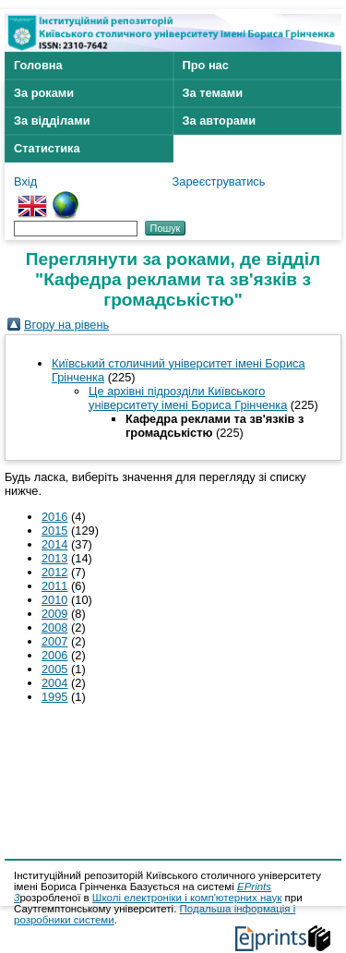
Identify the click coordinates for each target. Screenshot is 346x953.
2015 (54, 530)
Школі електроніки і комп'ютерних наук (187, 897)
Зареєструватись (219, 181)
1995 (54, 697)
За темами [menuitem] (213, 93)
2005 (54, 669)
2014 (54, 544)
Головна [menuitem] (38, 65)
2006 (54, 655)
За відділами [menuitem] (52, 120)
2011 (54, 586)
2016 (54, 517)
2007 (54, 641)
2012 (54, 572)
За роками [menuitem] (44, 93)
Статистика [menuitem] (47, 148)
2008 (54, 627)
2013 (54, 558)
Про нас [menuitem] (206, 65)
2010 (54, 600)
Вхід (25, 181)
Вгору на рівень (66, 325)
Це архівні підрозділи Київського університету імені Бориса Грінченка (188, 398)
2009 (54, 614)
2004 (54, 683)
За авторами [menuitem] (220, 120)
